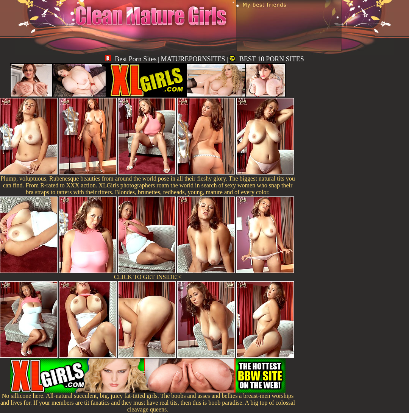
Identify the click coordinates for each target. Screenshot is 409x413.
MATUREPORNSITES (193, 59)
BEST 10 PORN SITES (266, 59)
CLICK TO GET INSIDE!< (147, 277)
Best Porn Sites (130, 59)
